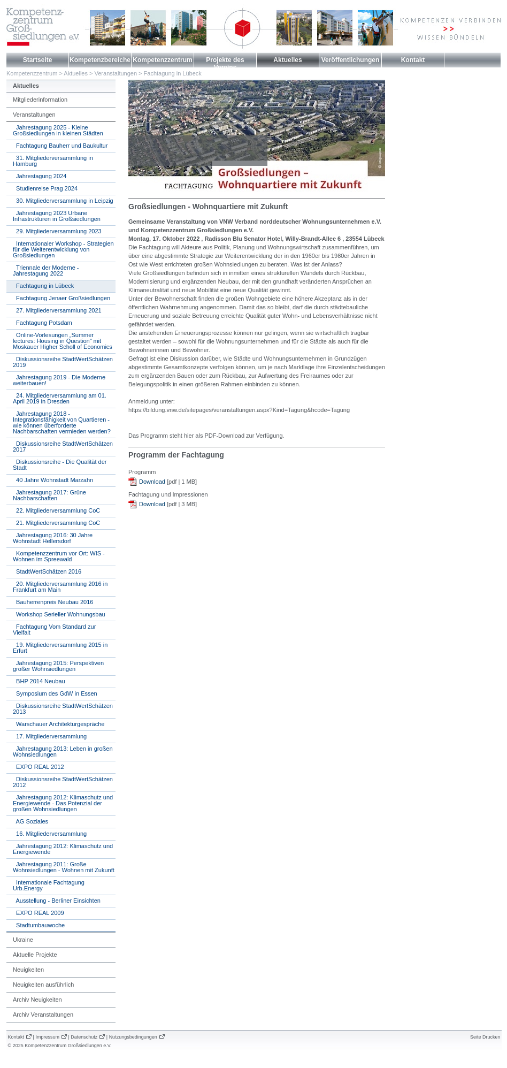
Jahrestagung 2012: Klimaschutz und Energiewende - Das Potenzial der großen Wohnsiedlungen (63, 803)
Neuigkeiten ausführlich (43, 984)
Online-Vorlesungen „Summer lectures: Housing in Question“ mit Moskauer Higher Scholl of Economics (62, 341)
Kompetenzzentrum (162, 60)
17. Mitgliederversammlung (50, 736)
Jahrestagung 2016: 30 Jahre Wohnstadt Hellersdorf (53, 538)
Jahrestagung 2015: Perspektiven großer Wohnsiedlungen (58, 666)
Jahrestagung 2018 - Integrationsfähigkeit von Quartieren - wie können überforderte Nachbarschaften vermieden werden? (62, 422)
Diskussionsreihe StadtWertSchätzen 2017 (63, 446)
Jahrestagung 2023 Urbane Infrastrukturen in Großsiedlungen (57, 216)
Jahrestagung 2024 (39, 176)
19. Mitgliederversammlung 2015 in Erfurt (60, 648)
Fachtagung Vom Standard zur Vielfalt (54, 629)
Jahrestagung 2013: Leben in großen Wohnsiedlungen (63, 751)
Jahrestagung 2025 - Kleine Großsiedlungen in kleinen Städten (58, 130)
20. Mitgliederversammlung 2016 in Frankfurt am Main (60, 587)
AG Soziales (30, 821)
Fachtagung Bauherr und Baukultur (60, 145)
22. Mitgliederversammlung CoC (56, 510)
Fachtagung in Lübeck (173, 73)
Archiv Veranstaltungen (43, 1014)
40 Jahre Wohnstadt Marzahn (53, 480)
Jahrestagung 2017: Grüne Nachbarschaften (49, 495)
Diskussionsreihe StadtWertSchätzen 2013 (63, 709)
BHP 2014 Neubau (39, 681)
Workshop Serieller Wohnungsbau (59, 614)
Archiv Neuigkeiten (37, 999)
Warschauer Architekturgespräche (58, 724)
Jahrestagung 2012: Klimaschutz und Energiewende (63, 849)
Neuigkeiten (28, 969)
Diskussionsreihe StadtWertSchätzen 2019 (63, 362)
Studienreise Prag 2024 (45, 188)
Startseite (37, 60)
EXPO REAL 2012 (38, 767)
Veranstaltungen (116, 73)
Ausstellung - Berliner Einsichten (57, 900)
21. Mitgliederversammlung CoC (56, 523)
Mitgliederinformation (40, 99)
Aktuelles (287, 60)
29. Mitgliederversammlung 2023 (57, 231)
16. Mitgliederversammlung (50, 833)
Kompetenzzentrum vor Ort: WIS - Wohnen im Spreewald (59, 556)
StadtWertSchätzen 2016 (47, 571)
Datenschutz (84, 1037)
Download (152, 481)
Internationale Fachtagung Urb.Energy (48, 885)
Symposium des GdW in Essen (55, 693)
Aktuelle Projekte (35, 954)
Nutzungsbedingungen (133, 1037)
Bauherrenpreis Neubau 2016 (53, 602)
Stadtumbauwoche (39, 925)
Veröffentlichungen (350, 60)
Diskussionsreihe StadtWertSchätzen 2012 (63, 782)
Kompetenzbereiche (100, 60)
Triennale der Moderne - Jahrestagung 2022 (46, 270)
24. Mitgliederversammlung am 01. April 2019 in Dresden (59, 398)
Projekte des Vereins (225, 63)
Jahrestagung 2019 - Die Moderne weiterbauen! (59, 380)
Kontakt (413, 60)
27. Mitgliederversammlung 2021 (57, 310)
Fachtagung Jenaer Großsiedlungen (61, 298)
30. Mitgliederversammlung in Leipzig (63, 200)
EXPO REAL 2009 (38, 913)
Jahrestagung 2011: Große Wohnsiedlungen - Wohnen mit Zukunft (63, 867)
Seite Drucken (485, 1037)
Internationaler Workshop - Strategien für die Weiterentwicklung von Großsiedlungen (63, 249)
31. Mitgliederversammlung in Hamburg (53, 161)
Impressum (47, 1037)
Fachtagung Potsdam (42, 322)
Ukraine (23, 939)
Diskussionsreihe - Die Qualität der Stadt (59, 465)
